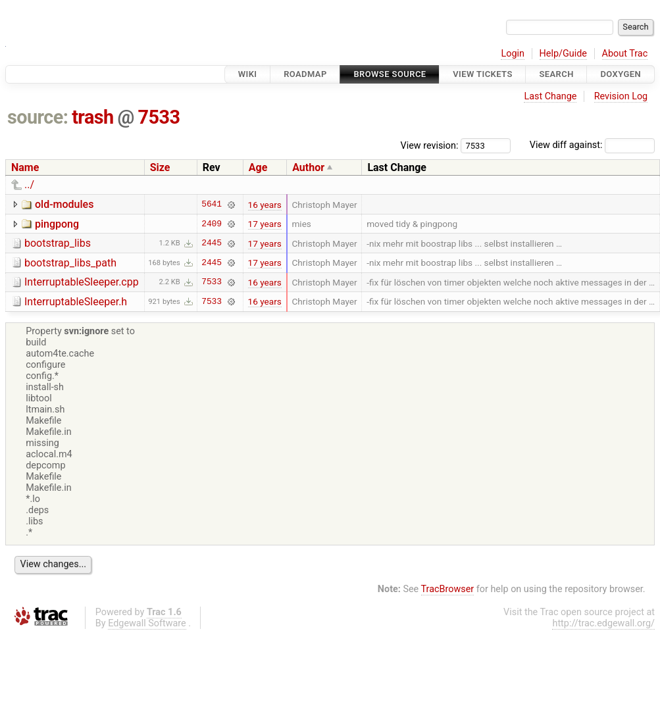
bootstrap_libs (57, 243)
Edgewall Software (147, 623)
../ (29, 184)
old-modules (64, 204)
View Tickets (482, 74)
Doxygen (620, 74)
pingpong (57, 224)
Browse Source (389, 74)
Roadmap (305, 74)
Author (308, 167)
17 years (265, 223)
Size (160, 167)
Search (556, 74)
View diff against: (592, 145)
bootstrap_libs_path (70, 263)
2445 (211, 243)
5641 (211, 205)
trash (93, 117)
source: (37, 117)
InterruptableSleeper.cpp (81, 282)
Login (512, 53)
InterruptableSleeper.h (75, 301)
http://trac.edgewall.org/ (603, 623)
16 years (265, 204)
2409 (211, 224)
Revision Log (621, 96)
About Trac (625, 53)
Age (258, 167)
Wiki (247, 74)
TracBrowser (447, 589)
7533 (159, 117)
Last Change (550, 96)
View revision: (430, 145)
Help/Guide (563, 53)
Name (25, 167)
